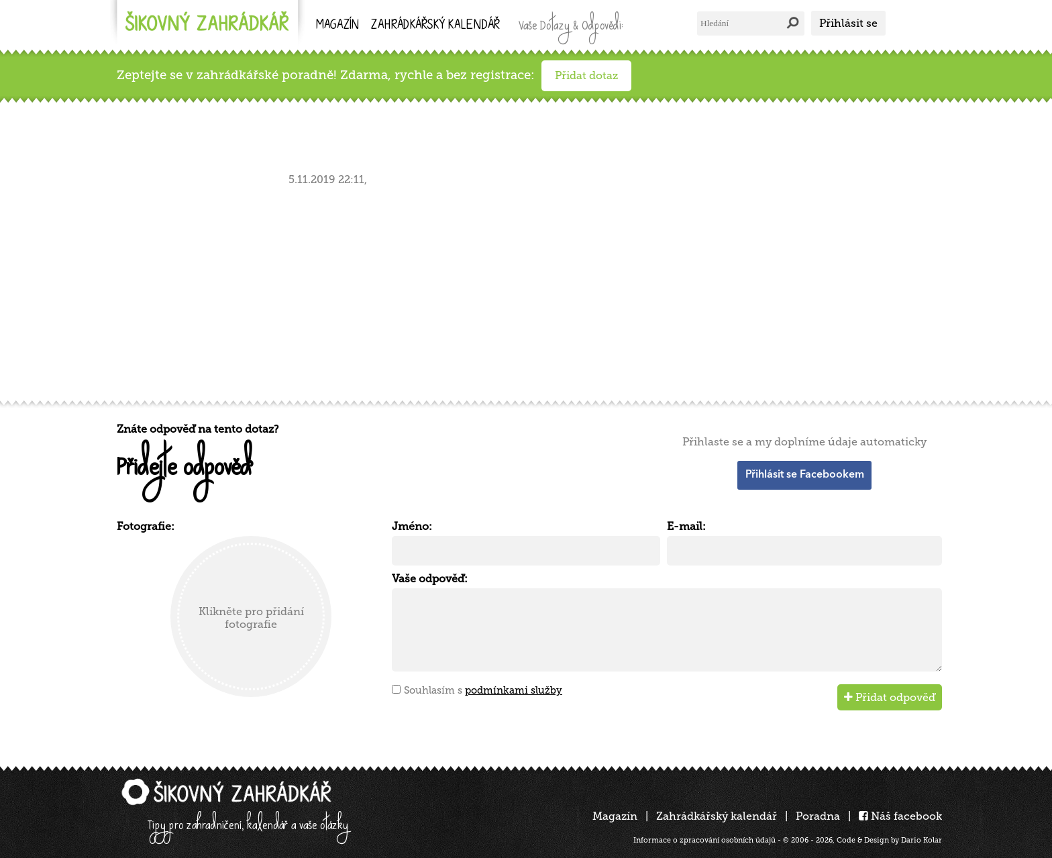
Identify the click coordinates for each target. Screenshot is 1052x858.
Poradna (818, 816)
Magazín (337, 26)
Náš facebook (900, 816)
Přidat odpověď (889, 697)
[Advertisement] (519, 290)
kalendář (435, 26)
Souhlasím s (483, 690)
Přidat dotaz (586, 75)
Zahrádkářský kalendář (716, 816)
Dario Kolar (921, 840)
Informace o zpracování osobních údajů (704, 840)
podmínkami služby (513, 690)
